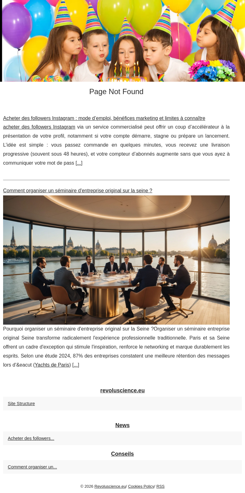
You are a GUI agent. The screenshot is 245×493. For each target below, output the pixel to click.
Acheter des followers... (31, 438)
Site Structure (21, 403)
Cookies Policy (141, 486)
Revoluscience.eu (110, 486)
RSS (160, 486)
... (79, 163)
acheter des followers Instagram (39, 127)
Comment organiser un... (32, 466)
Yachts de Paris (52, 364)
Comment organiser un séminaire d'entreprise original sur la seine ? (77, 190)
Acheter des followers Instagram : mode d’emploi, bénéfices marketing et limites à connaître (104, 118)
